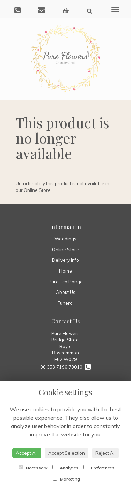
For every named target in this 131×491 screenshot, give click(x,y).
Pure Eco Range (66, 281)
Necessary (33, 467)
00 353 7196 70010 (65, 367)
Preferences (99, 467)
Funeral (66, 303)
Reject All (105, 453)
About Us (65, 292)
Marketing (66, 479)
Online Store (65, 249)
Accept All (27, 453)
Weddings (65, 238)
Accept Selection (66, 453)
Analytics (65, 467)
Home (65, 271)
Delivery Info (65, 260)
